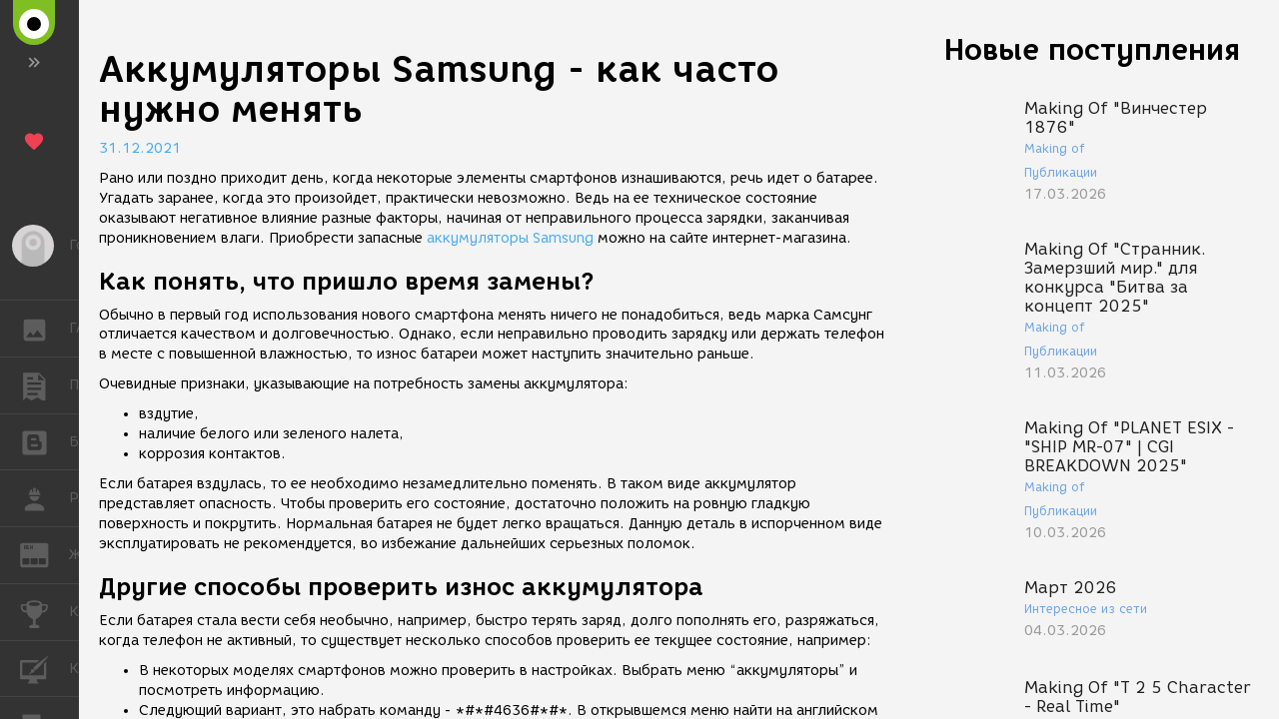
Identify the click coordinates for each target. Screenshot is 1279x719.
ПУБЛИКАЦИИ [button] (44, 385)
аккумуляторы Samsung (510, 238)
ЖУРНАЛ (44, 553)
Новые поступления (1092, 49)
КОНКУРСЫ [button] (44, 612)
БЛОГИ (44, 440)
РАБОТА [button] (44, 498)
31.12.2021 (140, 148)
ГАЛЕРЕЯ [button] (44, 329)
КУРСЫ (44, 667)
